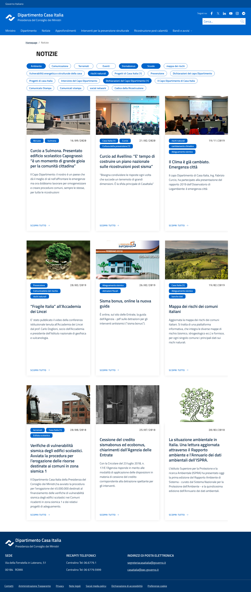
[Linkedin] (223, 13)
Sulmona (52, 140)
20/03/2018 (217, 429)
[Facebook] (210, 13)
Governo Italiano (14, 4)
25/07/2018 (147, 429)
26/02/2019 (147, 285)
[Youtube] (229, 13)
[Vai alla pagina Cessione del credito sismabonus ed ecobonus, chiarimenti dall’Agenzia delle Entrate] (109, 514)
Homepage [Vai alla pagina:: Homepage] (31, 42)
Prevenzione (39, 285)
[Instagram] (236, 13)
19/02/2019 (217, 285)
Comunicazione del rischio (45, 291)
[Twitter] (217, 13)
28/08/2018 (78, 429)
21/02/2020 (147, 140)
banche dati (177, 296)
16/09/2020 (78, 140)
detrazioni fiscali (110, 291)
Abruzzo (37, 140)
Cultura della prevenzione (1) (116, 146)
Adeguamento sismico (182, 152)
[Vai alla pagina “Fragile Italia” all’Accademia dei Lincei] (40, 370)
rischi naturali (178, 140)
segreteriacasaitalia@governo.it (146, 562)
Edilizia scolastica (41, 435)
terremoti (37, 430)
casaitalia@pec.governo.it (143, 570)
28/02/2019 (78, 285)
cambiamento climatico (183, 146)
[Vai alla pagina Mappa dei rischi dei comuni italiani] (179, 370)
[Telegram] (242, 13)
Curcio (125, 140)
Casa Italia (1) (108, 140)
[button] (157, 586)
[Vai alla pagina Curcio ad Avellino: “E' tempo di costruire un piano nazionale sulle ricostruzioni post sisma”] (109, 225)
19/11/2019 (217, 140)
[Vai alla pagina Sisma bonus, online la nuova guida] (109, 370)
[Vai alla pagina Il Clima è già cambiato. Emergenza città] (179, 225)
